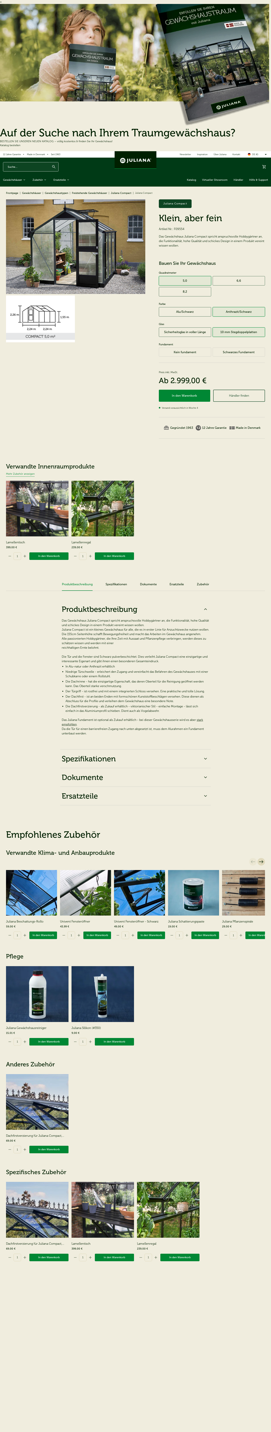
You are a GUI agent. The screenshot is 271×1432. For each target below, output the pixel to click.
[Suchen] (53, 166)
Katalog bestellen (10, 145)
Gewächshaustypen (56, 193)
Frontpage (12, 193)
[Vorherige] (253, 862)
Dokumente (135, 777)
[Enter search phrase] (30, 166)
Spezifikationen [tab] (116, 584)
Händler (238, 179)
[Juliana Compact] (75, 246)
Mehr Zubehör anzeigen (20, 473)
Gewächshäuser (15, 180)
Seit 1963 (55, 154)
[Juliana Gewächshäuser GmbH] (135, 160)
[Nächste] (261, 862)
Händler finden (239, 395)
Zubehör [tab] (203, 584)
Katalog (191, 179)
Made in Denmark (36, 154)
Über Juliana (220, 154)
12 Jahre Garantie (12, 154)
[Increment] (25, 556)
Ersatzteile (61, 180)
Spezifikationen (135, 758)
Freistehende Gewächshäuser (89, 193)
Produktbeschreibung (135, 609)
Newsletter (185, 154)
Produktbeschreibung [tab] (77, 584)
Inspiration (202, 154)
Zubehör (40, 180)
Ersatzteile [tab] (177, 584)
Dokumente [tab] (148, 584)
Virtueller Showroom (215, 179)
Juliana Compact (121, 193)
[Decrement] (10, 556)
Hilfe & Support (258, 179)
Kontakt (236, 154)
